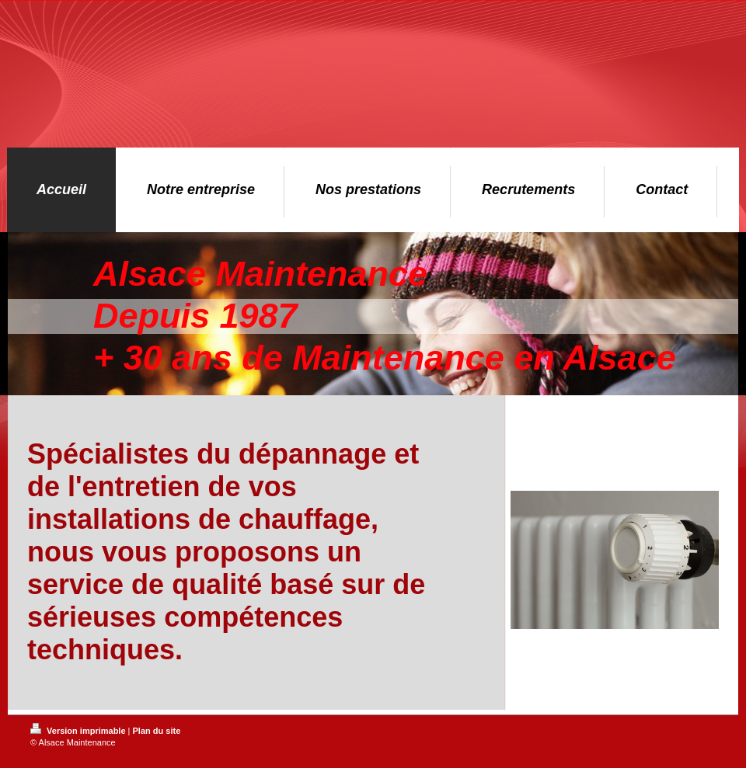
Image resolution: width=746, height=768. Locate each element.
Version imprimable (79, 730)
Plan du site (157, 730)
